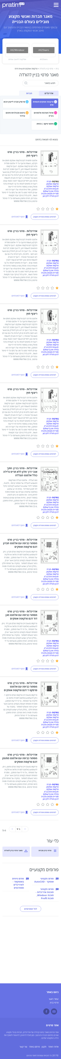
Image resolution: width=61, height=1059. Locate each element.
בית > (56, 69)
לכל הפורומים (30, 908)
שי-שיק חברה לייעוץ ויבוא (14, 101)
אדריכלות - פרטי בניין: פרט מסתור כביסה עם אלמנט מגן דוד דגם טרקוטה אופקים (21, 615)
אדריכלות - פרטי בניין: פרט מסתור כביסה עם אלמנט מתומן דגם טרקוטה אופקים (19, 758)
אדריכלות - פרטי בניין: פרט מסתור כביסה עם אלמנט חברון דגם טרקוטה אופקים (20, 543)
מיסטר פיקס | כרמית (45, 123)
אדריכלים (49, 93)
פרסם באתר (34, 1046)
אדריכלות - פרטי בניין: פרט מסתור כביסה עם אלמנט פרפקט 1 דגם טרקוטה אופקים (20, 686)
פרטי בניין (54, 1002)
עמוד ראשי (54, 999)
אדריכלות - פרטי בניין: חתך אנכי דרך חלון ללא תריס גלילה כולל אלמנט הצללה (20, 471)
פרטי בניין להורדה (46, 69)
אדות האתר (53, 1046)
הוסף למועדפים (18, 216)
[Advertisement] (30, 953)
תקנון (44, 1046)
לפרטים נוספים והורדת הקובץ (44, 216)
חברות (29, 93)
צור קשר (23, 1046)
